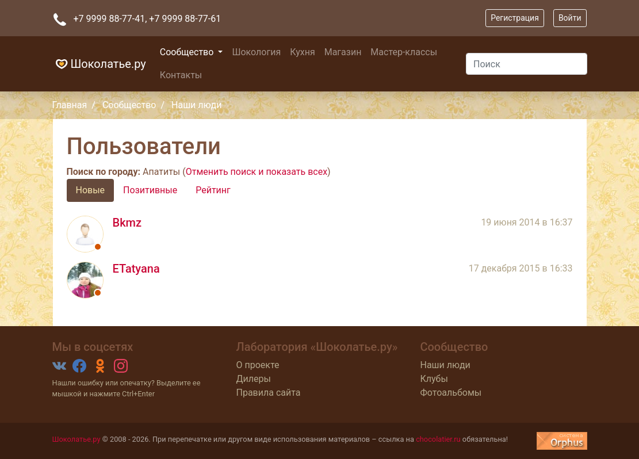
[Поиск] (526, 64)
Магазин (343, 52)
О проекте (257, 364)
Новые (90, 190)
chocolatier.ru (438, 439)
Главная (69, 105)
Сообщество (188, 52)
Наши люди (445, 364)
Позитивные (150, 190)
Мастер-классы (403, 52)
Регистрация (515, 17)
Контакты (181, 75)
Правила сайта (268, 392)
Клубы (433, 378)
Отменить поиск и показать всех (256, 171)
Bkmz (127, 223)
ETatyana (136, 269)
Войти (569, 17)
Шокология (256, 52)
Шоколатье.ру (99, 63)
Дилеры (253, 378)
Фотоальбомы (450, 392)
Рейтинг (213, 190)
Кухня (302, 52)
